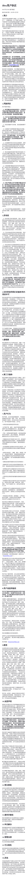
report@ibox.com (13, 64)
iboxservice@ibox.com (13, 641)
